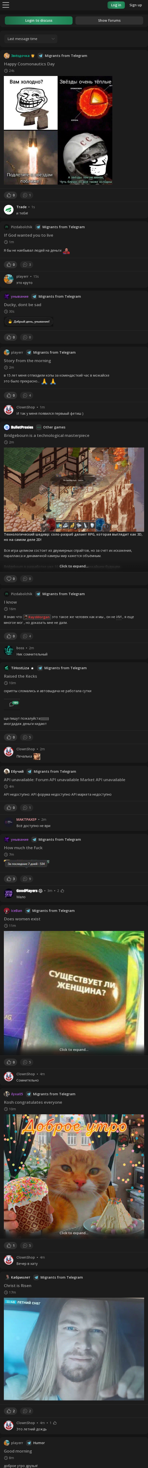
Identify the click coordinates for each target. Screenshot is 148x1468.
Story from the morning (27, 360)
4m (42, 1074)
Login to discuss (38, 20)
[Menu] (5, 4)
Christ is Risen (17, 1285)
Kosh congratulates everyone (33, 1102)
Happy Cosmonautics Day (29, 64)
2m (31, 648)
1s (33, 207)
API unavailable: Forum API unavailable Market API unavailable (64, 779)
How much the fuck (23, 847)
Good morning (18, 1451)
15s (36, 276)
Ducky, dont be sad (22, 304)
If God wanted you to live (28, 235)
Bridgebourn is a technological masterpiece (46, 435)
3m (49, 891)
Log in (116, 5)
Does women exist (22, 919)
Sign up (135, 5)
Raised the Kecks (20, 676)
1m (42, 407)
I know (10, 602)
